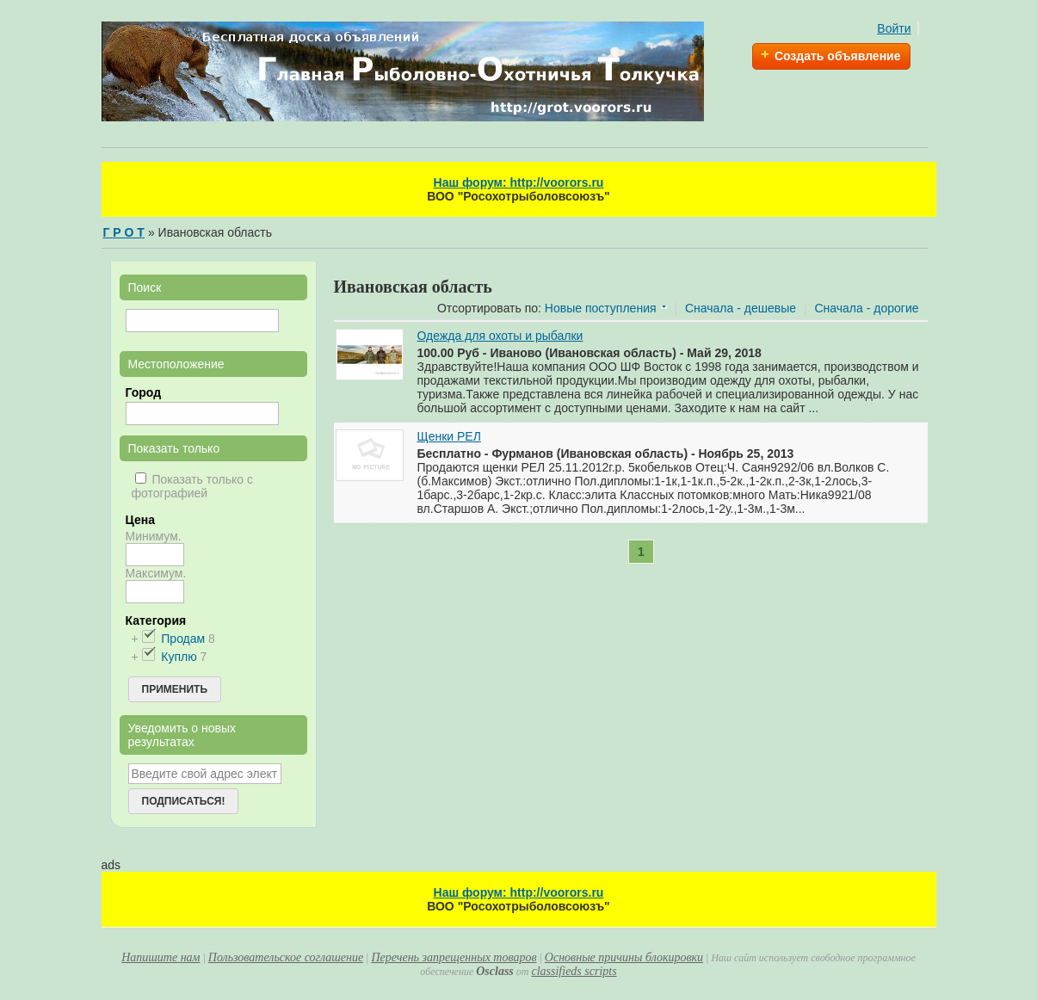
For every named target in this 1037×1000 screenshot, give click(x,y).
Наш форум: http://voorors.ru (519, 182)
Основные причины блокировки (624, 957)
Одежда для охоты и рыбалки (500, 336)
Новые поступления (601, 308)
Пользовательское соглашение (285, 957)
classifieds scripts (573, 971)
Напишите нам (160, 957)
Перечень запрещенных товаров (453, 957)
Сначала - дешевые (740, 308)
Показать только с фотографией (192, 486)
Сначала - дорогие (866, 308)
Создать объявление (838, 56)
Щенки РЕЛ (449, 436)
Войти (893, 28)
